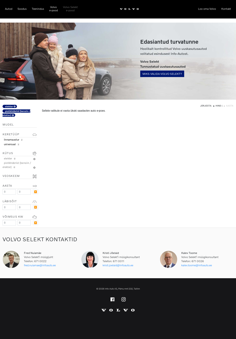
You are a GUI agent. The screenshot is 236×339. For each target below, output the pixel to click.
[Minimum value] (9, 191)
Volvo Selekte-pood (70, 8)
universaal (12, 144)
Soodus (22, 8)
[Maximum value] (24, 191)
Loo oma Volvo (207, 8)
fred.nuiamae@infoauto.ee (40, 265)
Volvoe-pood (53, 8)
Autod (8, 8)
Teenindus (38, 8)
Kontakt (226, 8)
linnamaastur (13, 139)
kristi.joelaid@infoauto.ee (118, 265)
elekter (10, 106)
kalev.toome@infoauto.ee (196, 265)
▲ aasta (228, 105)
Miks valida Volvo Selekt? (162, 73)
